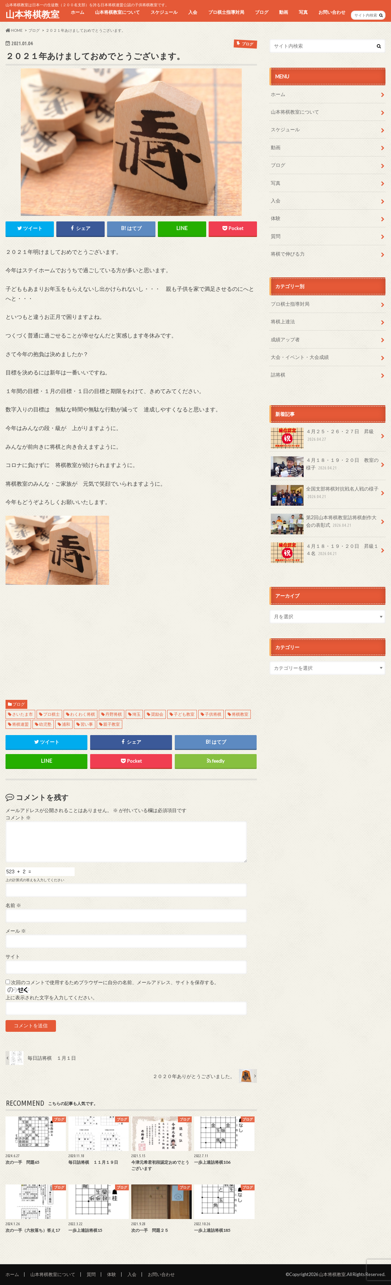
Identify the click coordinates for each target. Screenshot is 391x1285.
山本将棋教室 (32, 14)
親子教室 (111, 724)
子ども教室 (184, 714)
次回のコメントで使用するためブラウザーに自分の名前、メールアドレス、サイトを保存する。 (115, 982)
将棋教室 (240, 714)
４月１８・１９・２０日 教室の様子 (325, 466)
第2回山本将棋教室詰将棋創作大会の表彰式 (323, 524)
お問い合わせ (331, 12)
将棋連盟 (20, 724)
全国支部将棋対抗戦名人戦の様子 (325, 495)
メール (16, 931)
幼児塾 (45, 724)
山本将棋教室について (117, 12)
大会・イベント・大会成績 (300, 357)
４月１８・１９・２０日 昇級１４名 (325, 552)
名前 (13, 905)
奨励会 (157, 714)
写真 (303, 12)
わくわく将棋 (82, 714)
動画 (283, 12)
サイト (13, 956)
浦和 (66, 724)
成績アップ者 (285, 339)
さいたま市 (22, 714)
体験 (275, 218)
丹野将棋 (113, 714)
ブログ (261, 12)
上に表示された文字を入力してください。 (51, 997)
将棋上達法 (283, 321)
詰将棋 (278, 375)
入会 (192, 12)
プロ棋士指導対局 (226, 12)
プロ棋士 (51, 714)
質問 (275, 236)
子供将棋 (213, 714)
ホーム (77, 12)
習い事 (86, 724)
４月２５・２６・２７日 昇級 (322, 438)
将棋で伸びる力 (288, 254)
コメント (18, 817)
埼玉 (136, 714)
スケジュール (164, 12)
